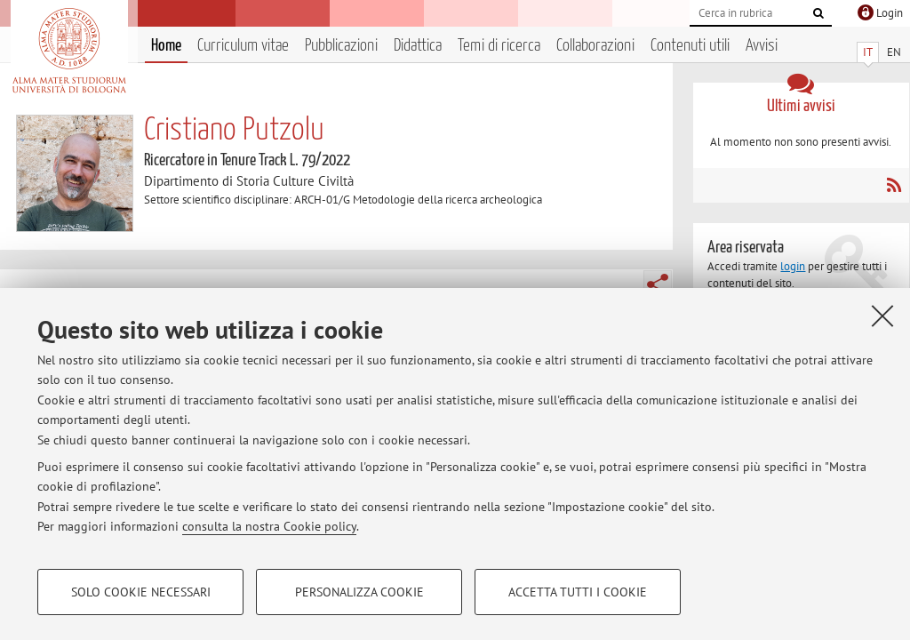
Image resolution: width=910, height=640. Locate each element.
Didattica (418, 45)
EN (894, 52)
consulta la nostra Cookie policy (269, 526)
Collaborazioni (595, 45)
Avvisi (762, 45)
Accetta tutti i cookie (577, 592)
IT (868, 52)
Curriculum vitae (243, 45)
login (792, 266)
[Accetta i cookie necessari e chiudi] (882, 315)
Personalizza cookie (359, 592)
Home (166, 45)
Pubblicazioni (341, 45)
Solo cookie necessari (141, 592)
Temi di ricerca (499, 45)
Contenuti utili (690, 45)
